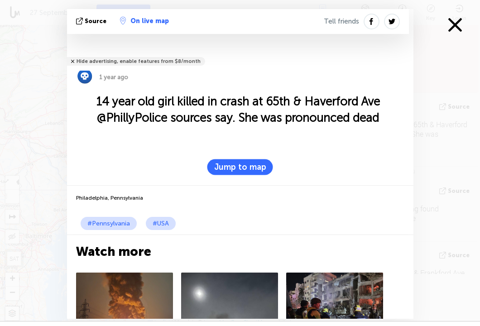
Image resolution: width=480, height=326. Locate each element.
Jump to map (240, 167)
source (92, 21)
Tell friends (341, 21)
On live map (144, 21)
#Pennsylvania (108, 223)
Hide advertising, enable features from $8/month (139, 61)
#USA (161, 223)
